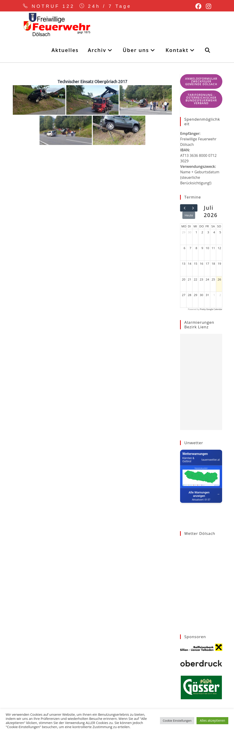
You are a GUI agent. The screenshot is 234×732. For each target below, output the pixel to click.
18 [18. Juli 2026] (213, 263)
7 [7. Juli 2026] (190, 248)
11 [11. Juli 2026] (213, 248)
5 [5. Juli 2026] (220, 232)
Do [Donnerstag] (201, 226)
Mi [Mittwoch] (195, 226)
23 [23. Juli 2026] (201, 279)
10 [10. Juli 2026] (207, 248)
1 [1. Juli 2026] (196, 232)
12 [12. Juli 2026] (219, 248)
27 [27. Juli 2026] (183, 295)
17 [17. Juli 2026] (207, 263)
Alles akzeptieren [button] (212, 720)
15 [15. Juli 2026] (195, 263)
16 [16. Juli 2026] (201, 263)
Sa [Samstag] (213, 226)
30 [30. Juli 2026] (201, 295)
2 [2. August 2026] (220, 295)
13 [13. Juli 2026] (183, 263)
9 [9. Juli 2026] (202, 248)
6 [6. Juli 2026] (184, 248)
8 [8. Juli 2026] (196, 248)
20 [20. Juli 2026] (183, 279)
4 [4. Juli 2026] (214, 232)
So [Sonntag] (219, 226)
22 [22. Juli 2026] (195, 279)
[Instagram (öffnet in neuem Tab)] (207, 6)
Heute (189, 215)
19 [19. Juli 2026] (219, 263)
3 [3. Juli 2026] (208, 232)
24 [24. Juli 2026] (207, 279)
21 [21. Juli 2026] (189, 279)
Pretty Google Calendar (211, 309)
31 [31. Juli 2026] (207, 295)
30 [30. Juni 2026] (189, 232)
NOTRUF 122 (53, 6)
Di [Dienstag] (189, 226)
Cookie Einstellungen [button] (177, 720)
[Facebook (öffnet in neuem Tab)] (198, 6)
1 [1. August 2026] (214, 295)
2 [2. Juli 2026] (202, 232)
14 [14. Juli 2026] (189, 263)
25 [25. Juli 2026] (213, 279)
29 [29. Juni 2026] (183, 232)
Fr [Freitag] (207, 226)
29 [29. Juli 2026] (195, 295)
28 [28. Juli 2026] (189, 295)
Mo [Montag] (183, 226)
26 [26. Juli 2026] (219, 279)
